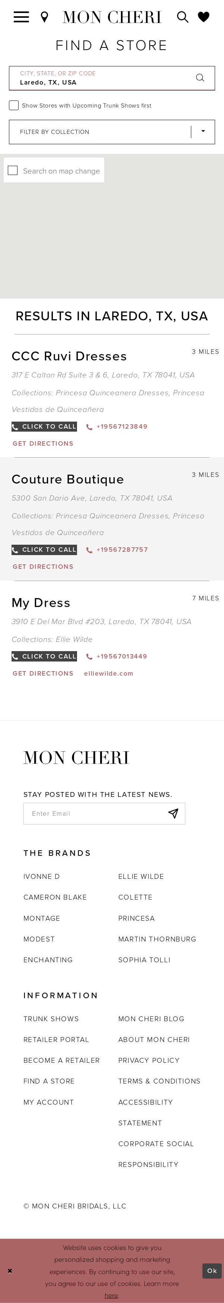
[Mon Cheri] (76, 757)
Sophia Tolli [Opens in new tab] (144, 959)
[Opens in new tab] (43, 443)
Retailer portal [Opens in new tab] (56, 1039)
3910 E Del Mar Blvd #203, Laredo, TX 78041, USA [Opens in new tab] (102, 621)
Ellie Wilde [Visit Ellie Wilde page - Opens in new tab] (74, 639)
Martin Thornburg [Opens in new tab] (157, 939)
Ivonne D (41, 876)
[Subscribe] (173, 813)
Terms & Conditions (159, 1081)
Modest (39, 939)
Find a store (49, 1081)
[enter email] (104, 813)
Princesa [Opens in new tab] (136, 918)
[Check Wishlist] (204, 17)
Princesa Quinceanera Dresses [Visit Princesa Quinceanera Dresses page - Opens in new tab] (112, 392)
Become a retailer (61, 1060)
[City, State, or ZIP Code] (112, 78)
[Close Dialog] (10, 1270)
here (111, 1295)
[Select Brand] (112, 132)
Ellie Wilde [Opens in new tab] (141, 876)
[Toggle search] (183, 17)
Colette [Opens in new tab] (135, 897)
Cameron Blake (55, 897)
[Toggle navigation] (22, 17)
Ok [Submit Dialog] (212, 1271)
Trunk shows (51, 1018)
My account (48, 1102)
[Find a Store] (45, 17)
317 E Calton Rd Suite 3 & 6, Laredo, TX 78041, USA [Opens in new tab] (103, 374)
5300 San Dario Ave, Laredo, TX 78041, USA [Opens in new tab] (92, 498)
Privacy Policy (149, 1060)
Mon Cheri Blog (151, 1018)
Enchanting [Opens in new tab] (48, 959)
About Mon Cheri (154, 1039)
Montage (42, 918)
